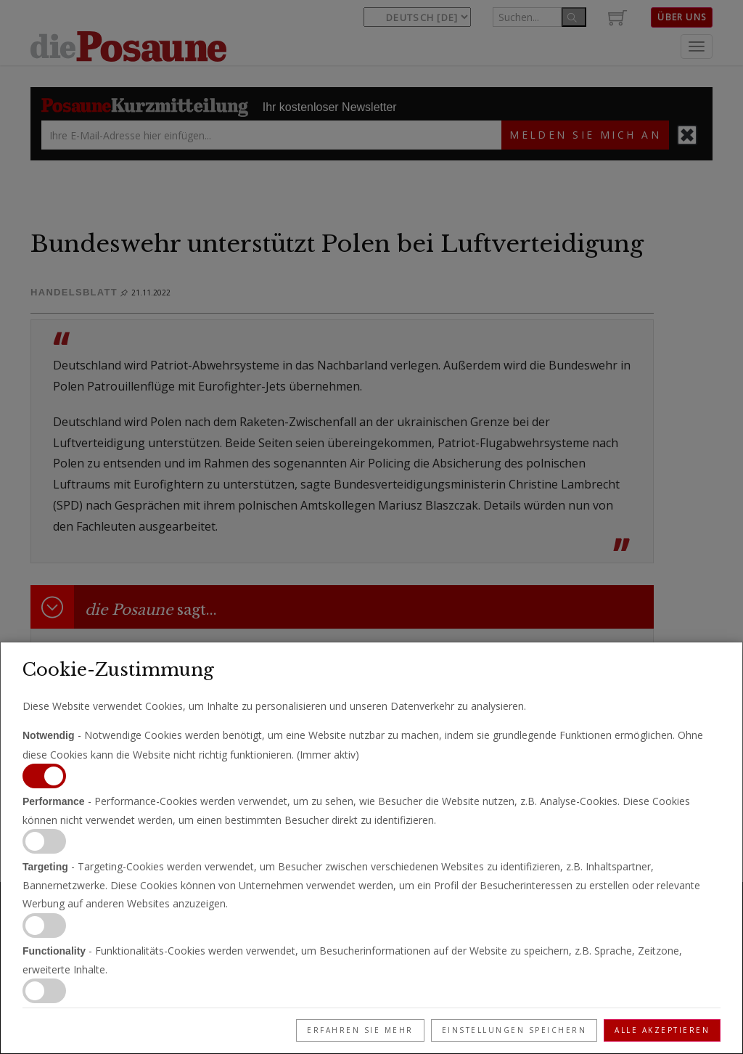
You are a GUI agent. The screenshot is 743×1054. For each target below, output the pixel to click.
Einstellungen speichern (514, 1030)
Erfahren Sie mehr (360, 1030)
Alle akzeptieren (662, 1030)
